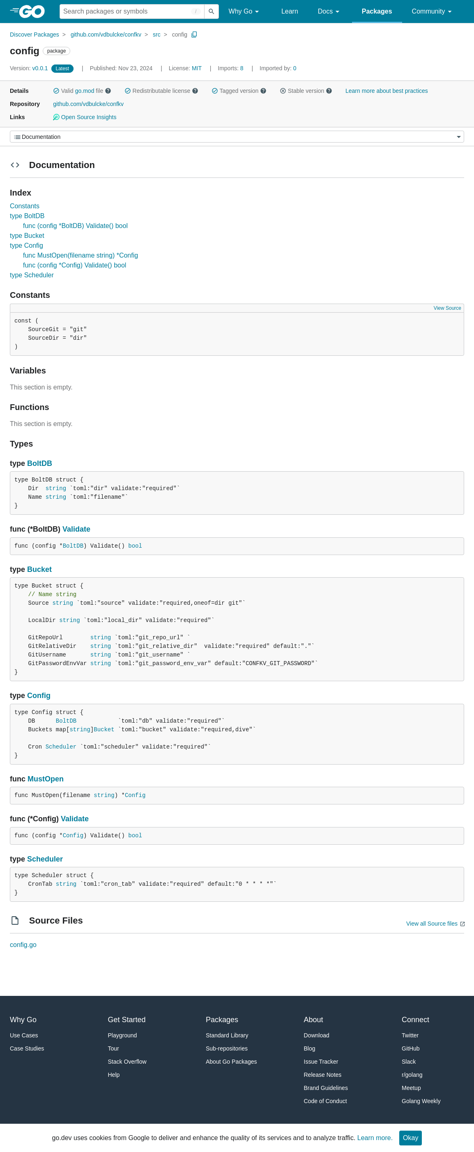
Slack (409, 1061)
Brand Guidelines (326, 1088)
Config (39, 695)
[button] (56, 91)
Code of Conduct (325, 1101)
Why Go (245, 11)
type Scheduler (32, 275)
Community (433, 11)
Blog (309, 1048)
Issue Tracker (321, 1061)
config (179, 34)
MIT (197, 68)
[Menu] (237, 137)
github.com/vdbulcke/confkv (106, 34)
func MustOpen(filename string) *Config (80, 255)
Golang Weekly (421, 1101)
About (313, 1020)
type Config (26, 245)
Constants (24, 206)
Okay (410, 1137)
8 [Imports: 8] (231, 68)
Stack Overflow (127, 1061)
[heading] (35, 11)
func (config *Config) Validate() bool (74, 265)
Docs (330, 11)
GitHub (411, 1048)
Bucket (39, 569)
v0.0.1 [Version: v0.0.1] (30, 68)
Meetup (411, 1088)
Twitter (410, 1035)
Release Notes (323, 1074)
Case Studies (27, 1048)
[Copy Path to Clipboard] (194, 34)
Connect (415, 1020)
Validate (76, 529)
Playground (122, 1035)
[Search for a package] (132, 11)
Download (316, 1035)
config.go (23, 944)
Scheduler (61, 747)
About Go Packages (231, 1061)
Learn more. (375, 1137)
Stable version (306, 91)
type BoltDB (27, 215)
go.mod (84, 91)
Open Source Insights (84, 117)
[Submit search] (211, 11)
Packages (377, 11)
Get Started (127, 1020)
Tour (113, 1048)
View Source (447, 308)
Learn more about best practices (386, 91)
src (157, 34)
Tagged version (239, 91)
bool (135, 546)
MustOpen (46, 779)
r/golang (412, 1074)
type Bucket (27, 235)
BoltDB (39, 463)
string (56, 488)
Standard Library (227, 1035)
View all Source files (432, 923)
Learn (289, 11)
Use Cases (24, 1035)
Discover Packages (34, 34)
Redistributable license (161, 91)
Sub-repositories (227, 1048)
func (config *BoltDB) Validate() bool (75, 225)
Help (114, 1074)
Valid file (82, 91)
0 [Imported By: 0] (278, 68)
